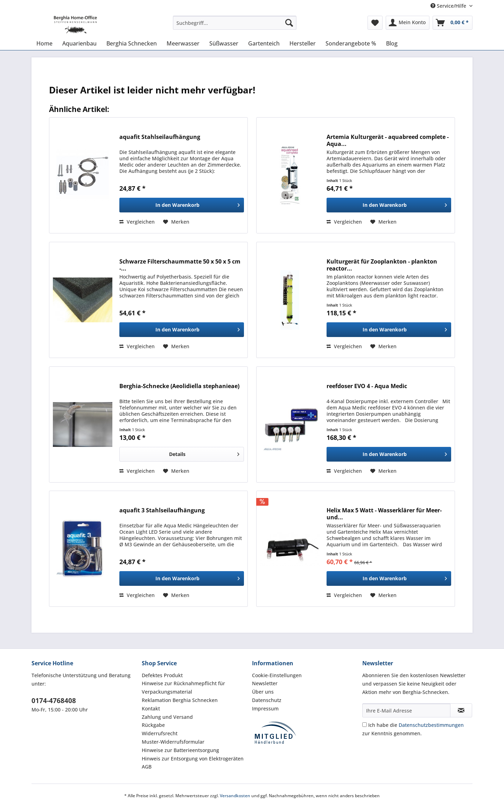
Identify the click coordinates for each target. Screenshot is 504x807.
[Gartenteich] (264, 43)
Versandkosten (235, 796)
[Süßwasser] (223, 43)
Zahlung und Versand (167, 717)
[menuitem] (234, 26)
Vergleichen (137, 221)
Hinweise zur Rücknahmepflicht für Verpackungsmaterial (183, 687)
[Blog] (391, 43)
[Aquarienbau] (79, 43)
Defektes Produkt (162, 675)
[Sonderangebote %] (351, 43)
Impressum (265, 708)
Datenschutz (266, 700)
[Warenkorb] (452, 23)
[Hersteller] (303, 43)
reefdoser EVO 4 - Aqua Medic (367, 386)
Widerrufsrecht (159, 733)
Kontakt (151, 708)
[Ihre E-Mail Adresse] (406, 710)
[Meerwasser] (183, 43)
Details (204, 453)
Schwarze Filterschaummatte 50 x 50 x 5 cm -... (179, 265)
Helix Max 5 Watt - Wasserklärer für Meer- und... (384, 514)
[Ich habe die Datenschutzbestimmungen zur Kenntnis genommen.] (364, 724)
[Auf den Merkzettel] (176, 222)
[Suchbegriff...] (234, 23)
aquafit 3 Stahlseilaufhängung (162, 510)
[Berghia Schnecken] (132, 43)
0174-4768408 (53, 700)
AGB (147, 766)
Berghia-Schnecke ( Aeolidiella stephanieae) (179, 386)
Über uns (263, 691)
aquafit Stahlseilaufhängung (159, 137)
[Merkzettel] (375, 23)
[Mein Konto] (407, 23)
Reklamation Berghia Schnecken (180, 700)
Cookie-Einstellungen (277, 675)
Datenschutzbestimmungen (431, 725)
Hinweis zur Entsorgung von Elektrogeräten (193, 758)
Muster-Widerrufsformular (173, 741)
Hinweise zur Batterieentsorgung (180, 750)
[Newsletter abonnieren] (461, 710)
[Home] (44, 43)
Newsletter (265, 683)
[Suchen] (289, 23)
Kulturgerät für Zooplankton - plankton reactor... (382, 265)
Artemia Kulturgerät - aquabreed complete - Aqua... (388, 140)
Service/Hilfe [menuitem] (449, 5)
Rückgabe (153, 725)
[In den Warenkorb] (181, 205)
